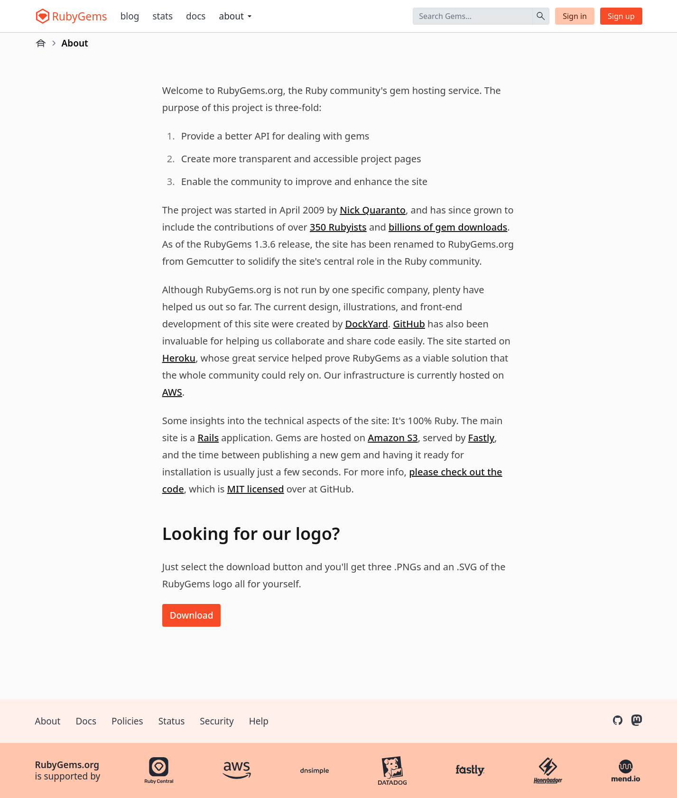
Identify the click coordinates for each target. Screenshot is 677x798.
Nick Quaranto (373, 210)
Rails (208, 437)
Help (259, 721)
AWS (172, 392)
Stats (162, 16)
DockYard (366, 323)
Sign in (575, 16)
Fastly (481, 437)
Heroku (178, 358)
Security (216, 721)
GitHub (409, 323)
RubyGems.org (67, 765)
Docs (195, 16)
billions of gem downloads (448, 227)
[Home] (40, 43)
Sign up (621, 16)
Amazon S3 (392, 437)
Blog (130, 16)
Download (191, 615)
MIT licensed (255, 489)
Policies (127, 721)
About (48, 721)
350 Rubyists (338, 227)
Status (171, 721)
